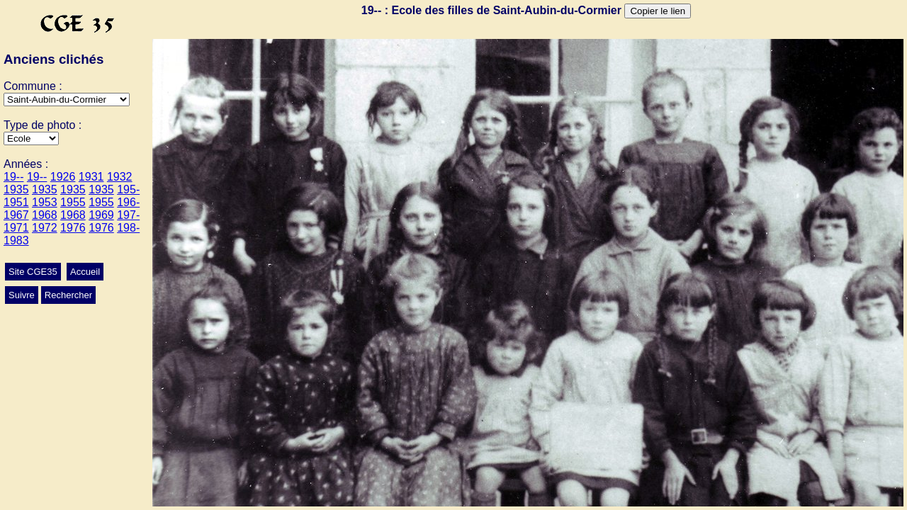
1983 (16, 240)
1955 (73, 202)
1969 (101, 215)
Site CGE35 (33, 271)
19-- (13, 177)
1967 (16, 215)
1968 (44, 215)
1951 (16, 202)
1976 (73, 228)
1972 (44, 228)
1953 (44, 202)
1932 (120, 177)
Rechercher (68, 295)
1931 (91, 177)
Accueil (85, 271)
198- (128, 228)
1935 (16, 189)
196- (128, 202)
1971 (16, 228)
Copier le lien (657, 11)
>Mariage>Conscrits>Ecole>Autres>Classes (31, 138)
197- (128, 215)
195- (128, 189)
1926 (63, 177)
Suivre (22, 295)
